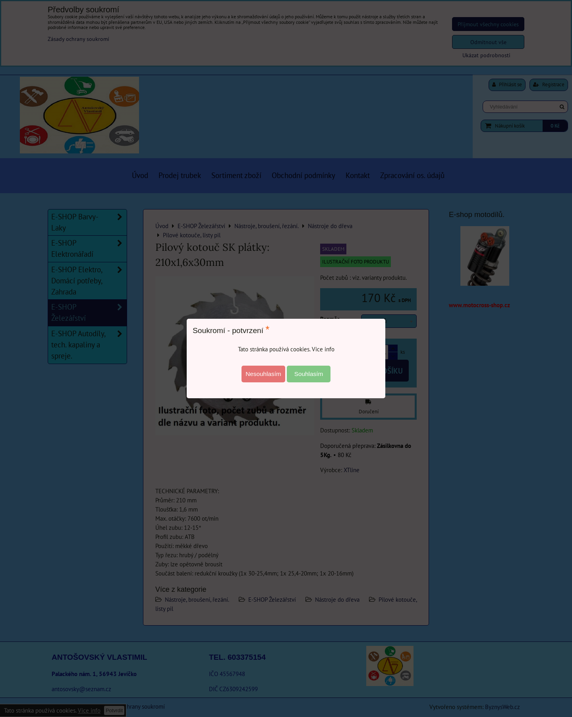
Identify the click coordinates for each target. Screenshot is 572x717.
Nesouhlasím (263, 373)
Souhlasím (308, 373)
